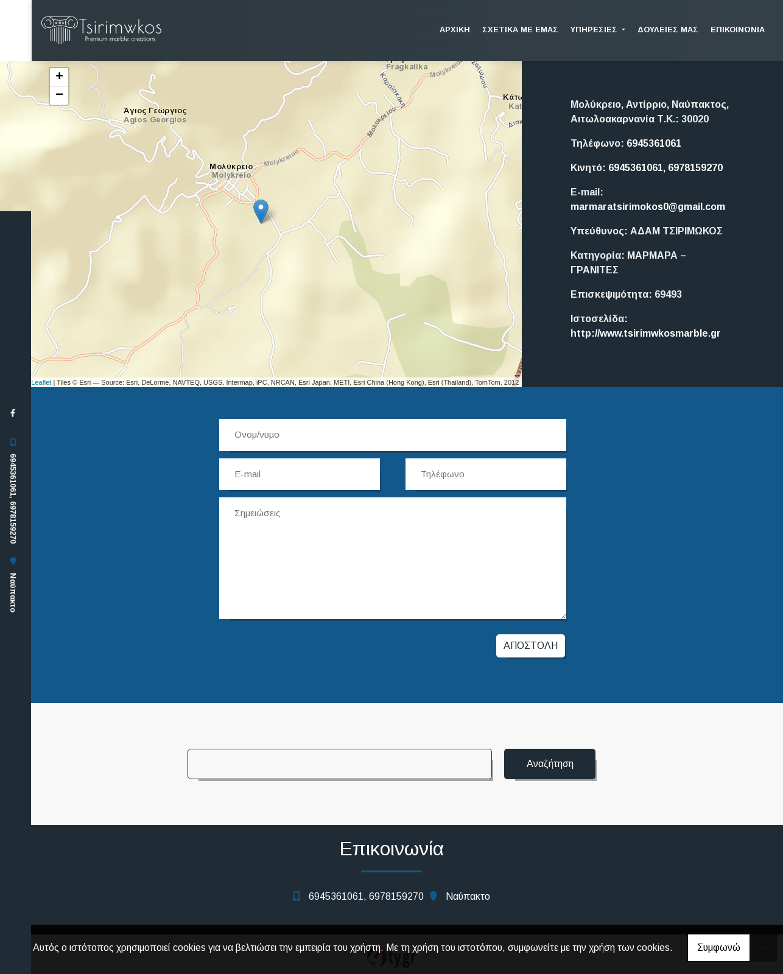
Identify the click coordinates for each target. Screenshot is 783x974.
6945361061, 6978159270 (13, 499)
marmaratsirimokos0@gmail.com (648, 206)
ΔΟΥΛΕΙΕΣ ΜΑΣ (667, 29)
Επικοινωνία (738, 29)
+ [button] (59, 77)
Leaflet (41, 382)
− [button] (59, 95)
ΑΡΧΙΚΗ (455, 29)
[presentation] (310, 649)
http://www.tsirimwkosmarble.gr (646, 333)
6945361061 (654, 143)
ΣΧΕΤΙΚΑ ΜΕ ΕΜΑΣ (520, 29)
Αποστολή (531, 645)
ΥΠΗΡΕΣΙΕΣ (595, 29)
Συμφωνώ (718, 947)
